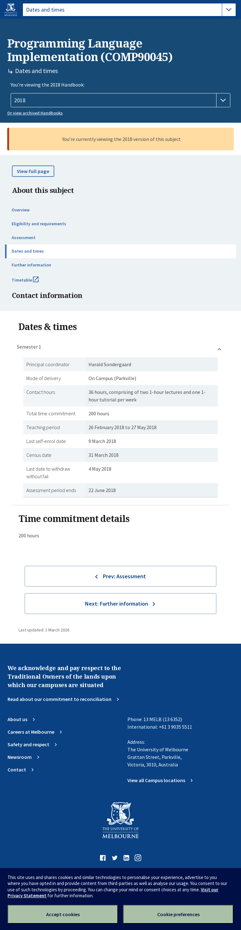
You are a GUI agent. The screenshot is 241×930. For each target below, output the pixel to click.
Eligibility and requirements (39, 224)
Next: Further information (116, 603)
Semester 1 (29, 347)
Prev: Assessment (124, 576)
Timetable (32, 282)
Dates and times (28, 251)
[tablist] (129, 9)
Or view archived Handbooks (35, 113)
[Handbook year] (120, 100)
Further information (31, 265)
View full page (33, 171)
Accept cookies (63, 914)
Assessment (23, 237)
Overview (20, 210)
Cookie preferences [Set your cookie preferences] (178, 914)
